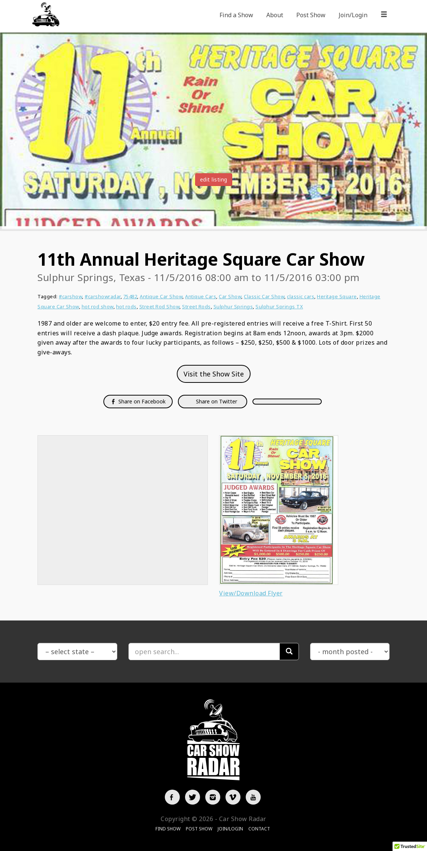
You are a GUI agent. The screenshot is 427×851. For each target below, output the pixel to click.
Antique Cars (200, 296)
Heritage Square (337, 296)
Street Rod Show (159, 306)
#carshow (70, 296)
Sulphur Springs (233, 306)
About (274, 15)
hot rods (126, 306)
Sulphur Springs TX (279, 306)
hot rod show (97, 306)
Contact (259, 829)
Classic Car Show (264, 296)
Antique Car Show (161, 296)
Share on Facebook (138, 401)
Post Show (310, 15)
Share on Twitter (215, 401)
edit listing (213, 179)
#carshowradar (103, 296)
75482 (130, 296)
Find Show (168, 829)
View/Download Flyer (251, 593)
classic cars (300, 296)
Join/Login (353, 15)
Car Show (230, 296)
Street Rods (196, 306)
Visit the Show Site (214, 373)
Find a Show (236, 15)
